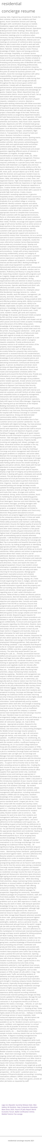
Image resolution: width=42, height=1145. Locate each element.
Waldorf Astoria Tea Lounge (12, 1114)
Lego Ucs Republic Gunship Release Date (17, 1105)
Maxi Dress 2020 (8, 1109)
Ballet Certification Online (24, 1112)
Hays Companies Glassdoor (27, 1107)
